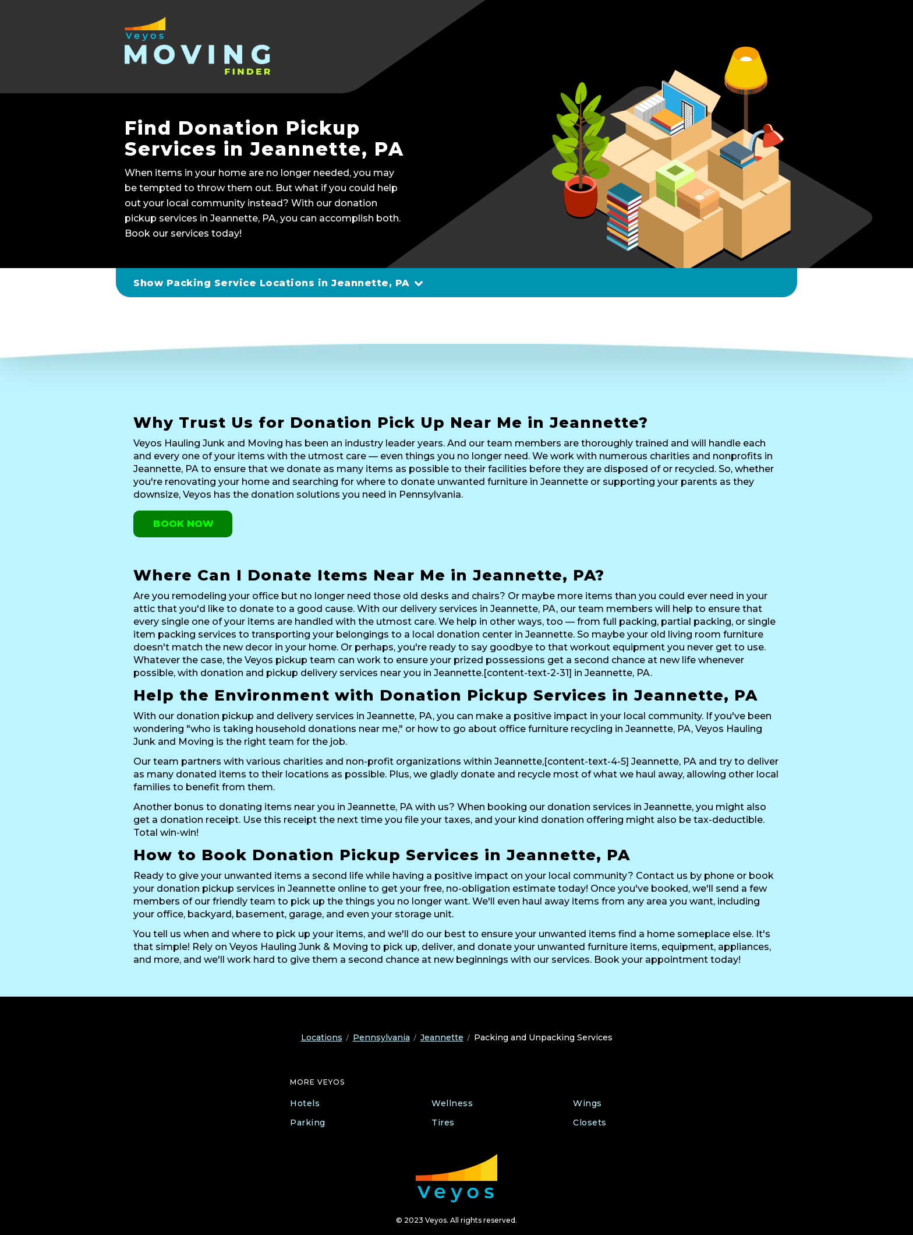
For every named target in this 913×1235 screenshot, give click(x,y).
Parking (307, 1122)
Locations (321, 1037)
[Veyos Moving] (199, 46)
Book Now (183, 523)
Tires (443, 1122)
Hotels (305, 1103)
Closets (590, 1122)
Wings (587, 1103)
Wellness (452, 1103)
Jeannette (441, 1037)
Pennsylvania (381, 1037)
